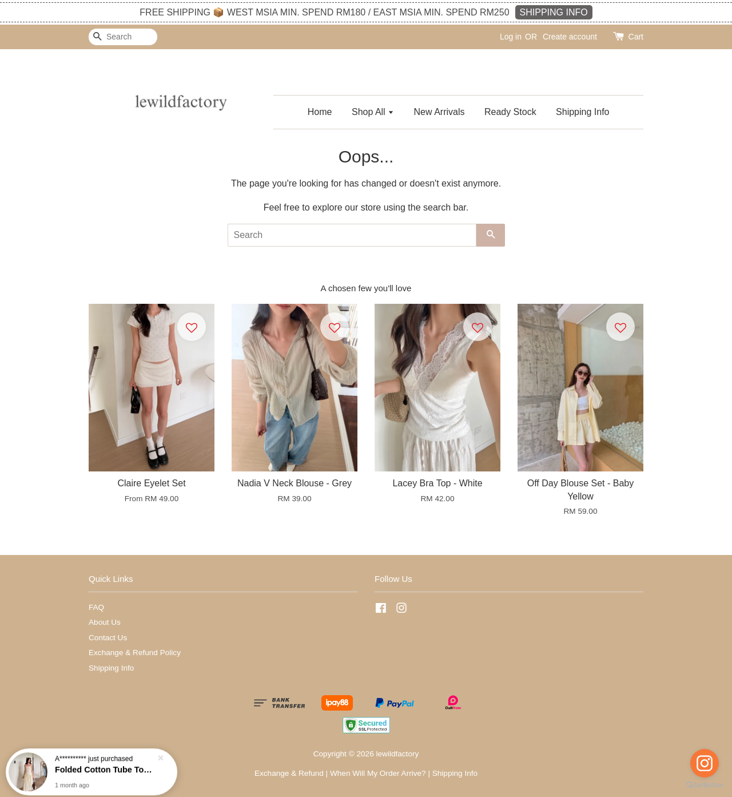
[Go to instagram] (704, 763)
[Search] (123, 37)
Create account (570, 36)
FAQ (96, 607)
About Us (105, 622)
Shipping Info (582, 112)
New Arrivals (439, 112)
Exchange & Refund (289, 773)
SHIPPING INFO (554, 12)
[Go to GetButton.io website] (704, 785)
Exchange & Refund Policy (135, 652)
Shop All (373, 112)
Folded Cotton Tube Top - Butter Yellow (105, 771)
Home (320, 112)
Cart (635, 36)
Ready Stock (510, 112)
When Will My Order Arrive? (378, 773)
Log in (511, 36)
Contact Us (108, 637)
